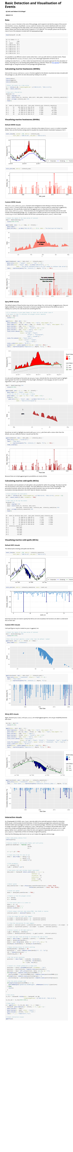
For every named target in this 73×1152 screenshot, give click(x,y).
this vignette (55, 63)
